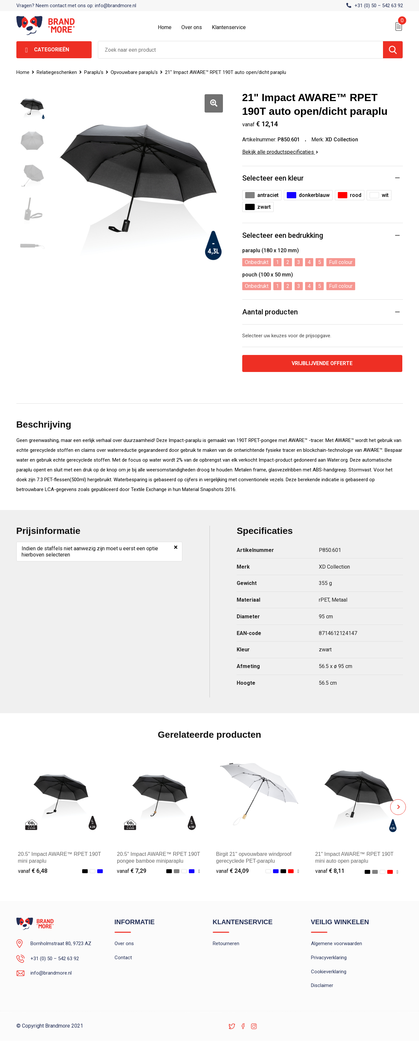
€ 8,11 (330, 870)
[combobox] (240, 49)
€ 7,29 (131, 870)
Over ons (191, 27)
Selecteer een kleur (273, 178)
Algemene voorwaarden (336, 944)
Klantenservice (229, 27)
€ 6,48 (32, 870)
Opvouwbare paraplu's (134, 72)
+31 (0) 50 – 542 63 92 (379, 6)
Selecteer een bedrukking (282, 235)
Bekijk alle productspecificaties (280, 152)
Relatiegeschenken (57, 72)
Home (165, 27)
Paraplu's (93, 72)
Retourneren (226, 944)
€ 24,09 (232, 870)
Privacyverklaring (329, 958)
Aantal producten (270, 312)
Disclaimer (322, 986)
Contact (123, 958)
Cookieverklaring (328, 972)
